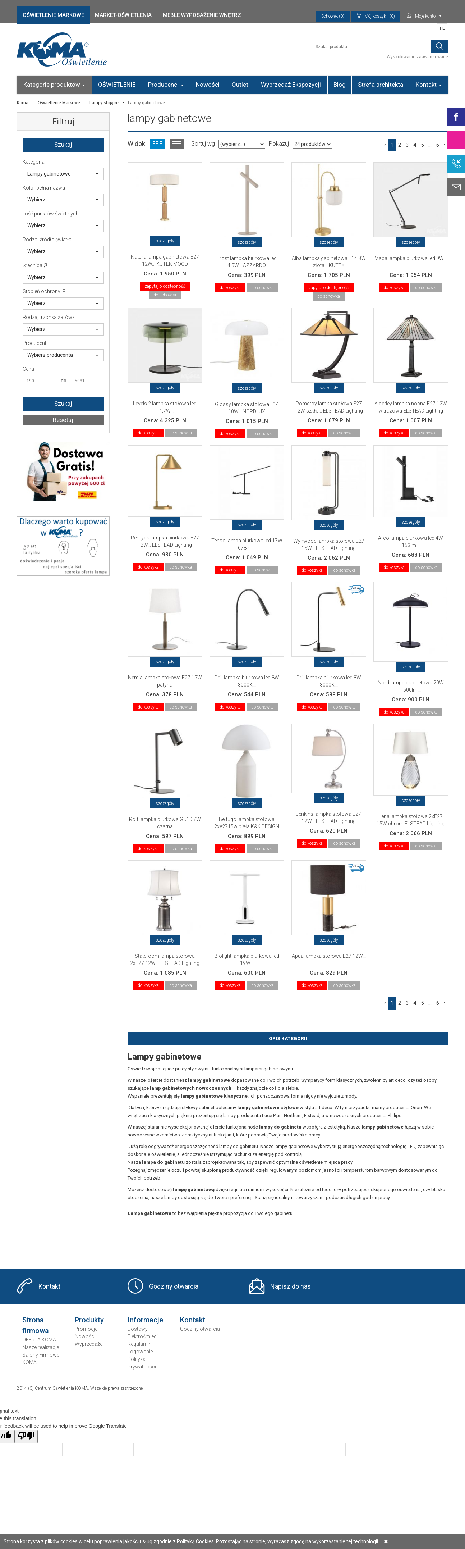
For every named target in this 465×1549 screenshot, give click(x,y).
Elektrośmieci (143, 1336)
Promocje (86, 1329)
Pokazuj (279, 143)
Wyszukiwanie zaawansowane (417, 56)
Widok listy (177, 144)
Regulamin (140, 1344)
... (430, 145)
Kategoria (34, 161)
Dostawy (138, 1329)
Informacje (145, 1320)
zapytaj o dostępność (165, 286)
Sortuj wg (203, 143)
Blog (339, 84)
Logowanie (140, 1351)
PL (442, 28)
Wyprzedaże (88, 1344)
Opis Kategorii (288, 1038)
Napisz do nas (290, 1286)
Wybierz (62, 199)
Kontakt (429, 84)
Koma (22, 102)
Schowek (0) (332, 16)
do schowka (164, 294)
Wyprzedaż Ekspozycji (291, 84)
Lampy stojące (104, 102)
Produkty (89, 1320)
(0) (375, 16)
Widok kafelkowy (157, 144)
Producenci (166, 84)
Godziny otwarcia (173, 1286)
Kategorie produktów (54, 84)
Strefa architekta (380, 84)
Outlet (240, 84)
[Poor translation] (26, 1436)
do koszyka (230, 287)
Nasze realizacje (40, 1347)
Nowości (208, 84)
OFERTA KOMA (39, 1340)
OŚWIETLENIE (116, 84)
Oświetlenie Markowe (59, 102)
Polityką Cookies (195, 1541)
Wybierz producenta (62, 355)
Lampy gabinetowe (62, 174)
